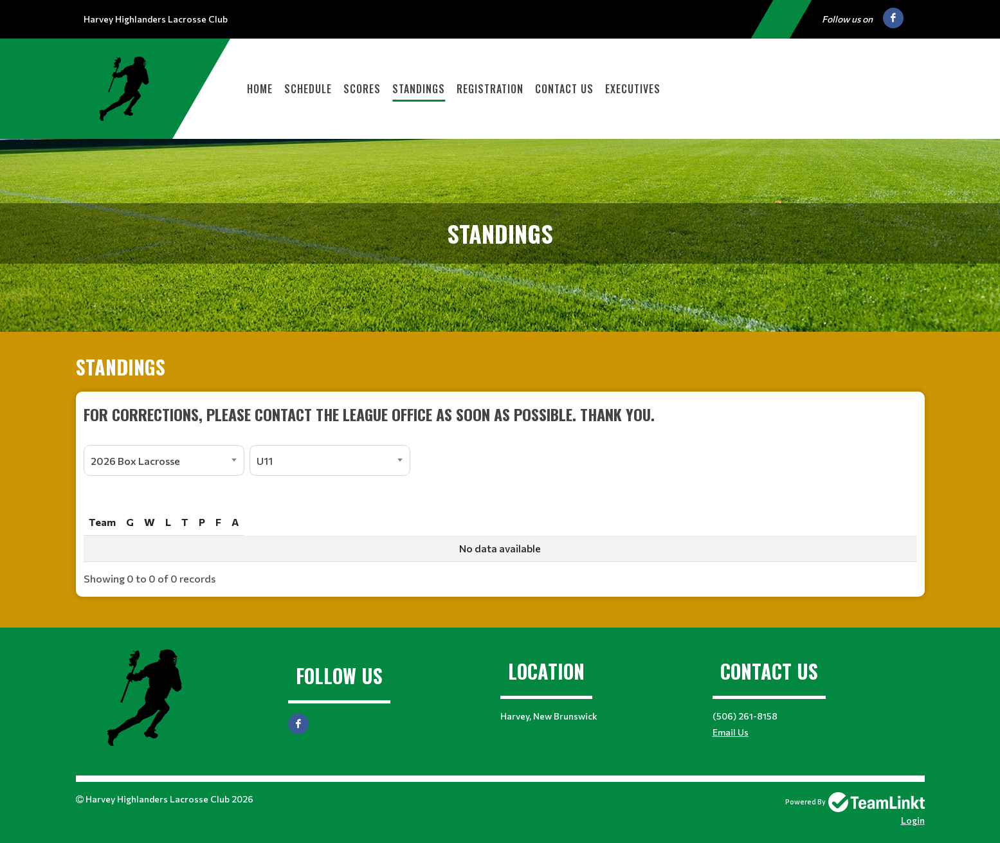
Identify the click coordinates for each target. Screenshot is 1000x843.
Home (260, 88)
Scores (362, 88)
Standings (418, 88)
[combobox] (164, 460)
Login (913, 820)
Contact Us (564, 88)
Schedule (308, 88)
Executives (632, 88)
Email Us (731, 732)
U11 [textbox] (265, 461)
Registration (490, 88)
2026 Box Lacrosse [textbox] (135, 461)
